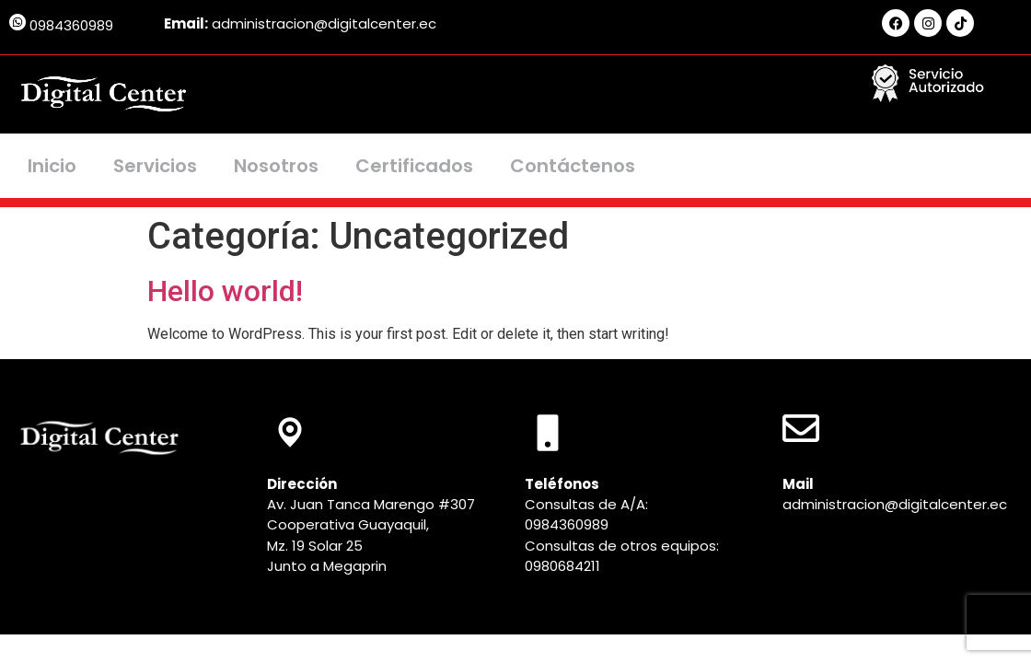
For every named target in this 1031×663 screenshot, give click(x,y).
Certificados (414, 166)
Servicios (155, 166)
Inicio (52, 166)
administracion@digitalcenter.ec (894, 504)
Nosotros (276, 166)
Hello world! (225, 290)
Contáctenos (572, 166)
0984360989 (71, 25)
